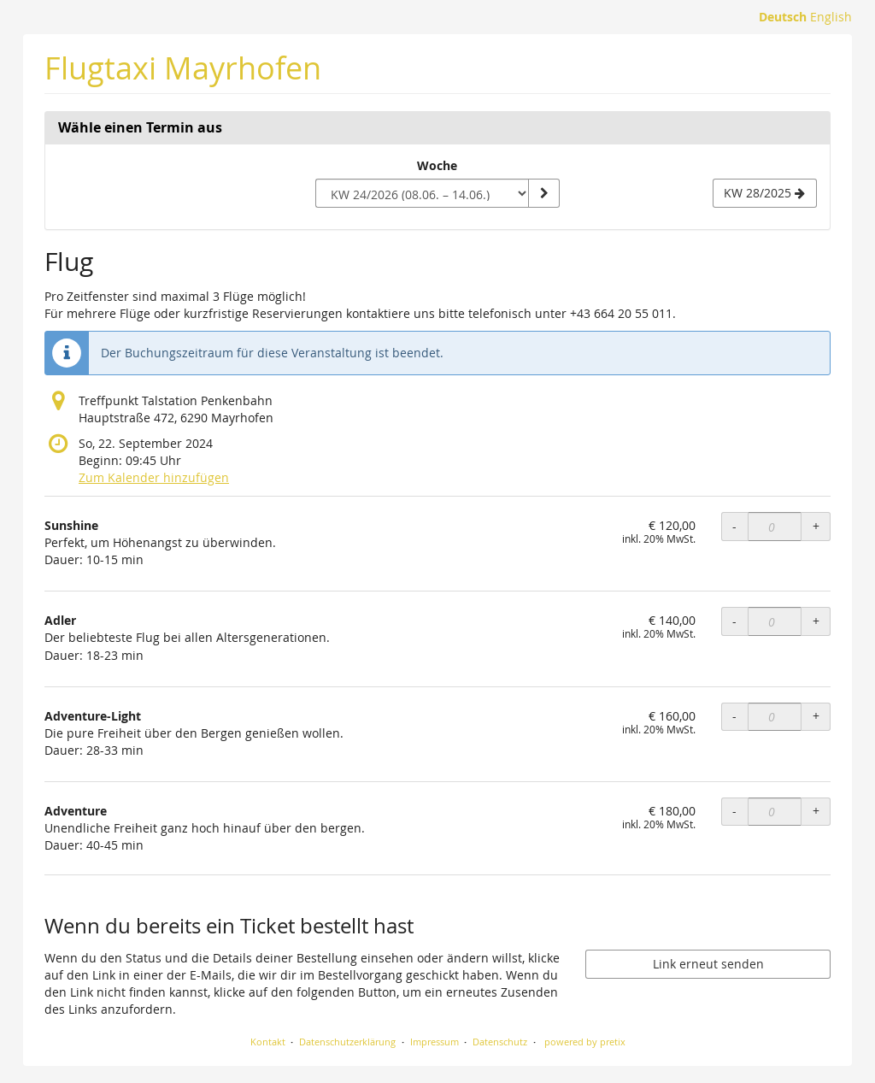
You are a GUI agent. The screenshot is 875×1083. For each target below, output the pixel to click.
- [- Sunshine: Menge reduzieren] (734, 526)
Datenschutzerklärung (347, 1041)
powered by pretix (584, 1041)
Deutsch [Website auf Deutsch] (783, 17)
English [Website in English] (831, 17)
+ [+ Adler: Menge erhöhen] (816, 621)
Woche (437, 165)
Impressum (434, 1041)
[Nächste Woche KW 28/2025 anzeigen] (765, 193)
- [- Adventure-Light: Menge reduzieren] (734, 716)
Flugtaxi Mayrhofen (182, 68)
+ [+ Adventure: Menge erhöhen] (816, 811)
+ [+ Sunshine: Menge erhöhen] (816, 526)
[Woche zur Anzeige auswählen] (422, 193)
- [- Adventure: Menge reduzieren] (734, 811)
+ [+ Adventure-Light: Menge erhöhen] (816, 716)
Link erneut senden (708, 964)
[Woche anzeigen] (543, 193)
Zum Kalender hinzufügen (154, 477)
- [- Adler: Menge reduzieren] (734, 621)
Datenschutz (500, 1041)
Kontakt (267, 1041)
